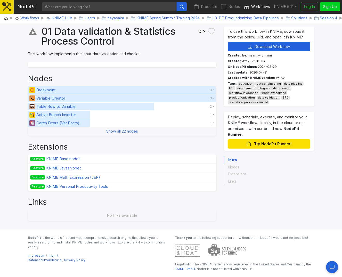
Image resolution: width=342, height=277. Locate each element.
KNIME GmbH (185, 269)
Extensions (237, 174)
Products (205, 7)
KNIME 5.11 (284, 6)
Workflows (257, 7)
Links (232, 181)
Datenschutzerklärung (45, 260)
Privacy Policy (75, 260)
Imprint (53, 255)
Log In (309, 6)
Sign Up (330, 6)
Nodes (230, 7)
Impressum (36, 255)
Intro (232, 160)
